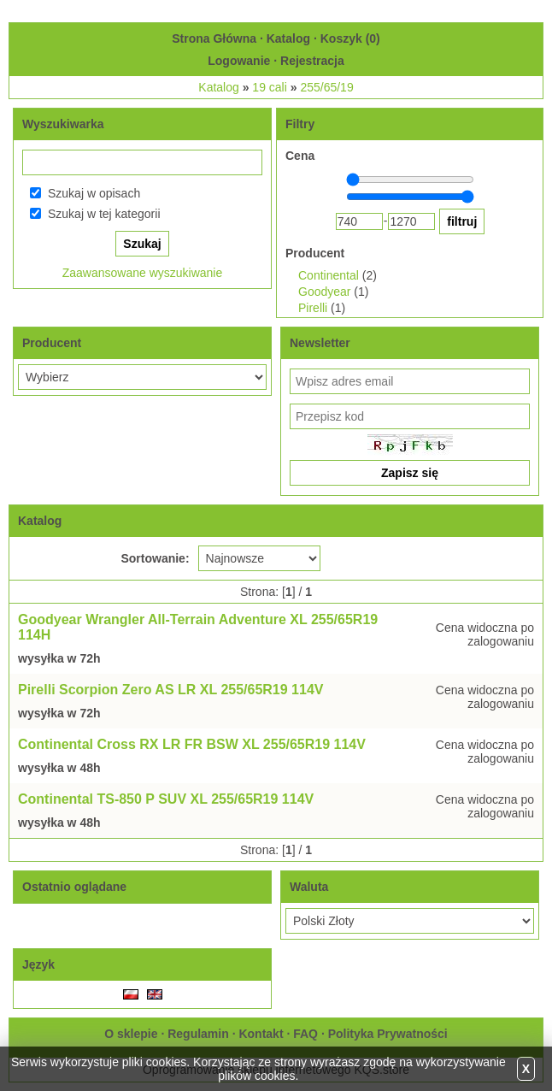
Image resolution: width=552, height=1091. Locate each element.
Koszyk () (350, 38)
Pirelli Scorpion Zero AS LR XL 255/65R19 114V (170, 689)
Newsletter (320, 343)
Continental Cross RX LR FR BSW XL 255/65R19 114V (192, 744)
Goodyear (324, 291)
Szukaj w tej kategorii (104, 214)
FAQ (305, 1034)
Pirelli (312, 308)
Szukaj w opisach (94, 193)
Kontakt (260, 1034)
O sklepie (130, 1034)
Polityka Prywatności (388, 1034)
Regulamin (198, 1034)
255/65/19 (326, 87)
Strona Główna (214, 38)
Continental (328, 275)
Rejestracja (312, 61)
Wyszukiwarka (62, 124)
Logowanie (239, 61)
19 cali (269, 87)
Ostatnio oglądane (74, 886)
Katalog (288, 38)
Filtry (299, 124)
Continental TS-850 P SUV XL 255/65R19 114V (166, 799)
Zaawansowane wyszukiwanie (142, 273)
